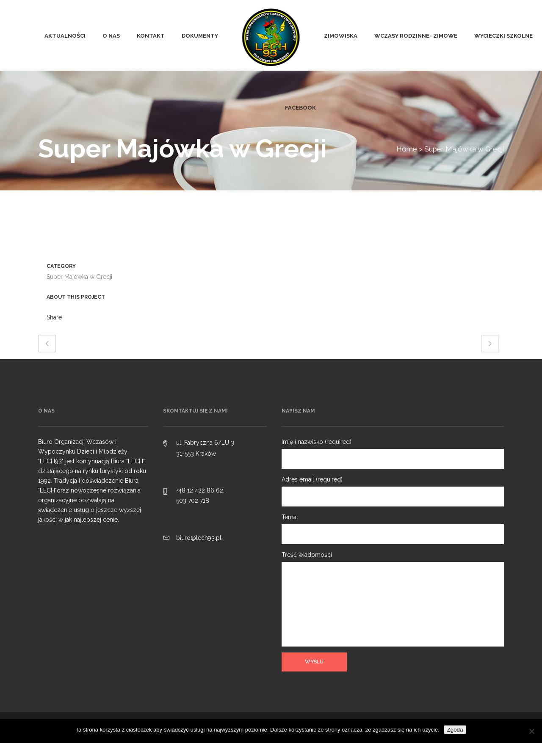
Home (406, 149)
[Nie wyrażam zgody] (531, 731)
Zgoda (455, 729)
